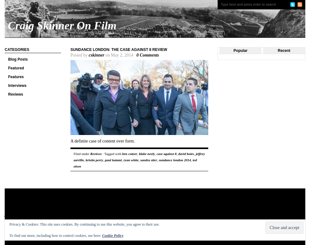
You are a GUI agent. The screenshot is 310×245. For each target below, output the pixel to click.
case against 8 (167, 154)
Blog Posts (18, 59)
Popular (241, 50)
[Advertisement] (125, 209)
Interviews (17, 85)
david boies (186, 154)
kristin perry (94, 160)
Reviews (15, 94)
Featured (16, 68)
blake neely (147, 154)
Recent (284, 50)
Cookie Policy (112, 235)
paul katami (113, 160)
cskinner (96, 55)
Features (16, 77)
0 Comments (148, 55)
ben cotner (129, 154)
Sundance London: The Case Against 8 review (118, 50)
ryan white (131, 160)
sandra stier (148, 160)
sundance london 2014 (175, 160)
